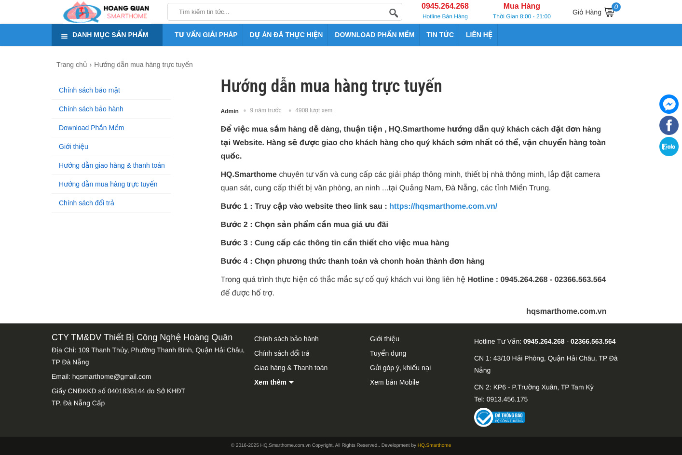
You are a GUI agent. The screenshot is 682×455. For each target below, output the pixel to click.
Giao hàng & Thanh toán (290, 368)
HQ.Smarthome (434, 445)
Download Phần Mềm (91, 128)
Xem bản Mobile (394, 382)
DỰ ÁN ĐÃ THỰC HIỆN (286, 35)
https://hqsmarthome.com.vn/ (443, 206)
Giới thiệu (73, 146)
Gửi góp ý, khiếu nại (400, 368)
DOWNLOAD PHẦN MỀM (374, 35)
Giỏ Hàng (597, 10)
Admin (230, 111)
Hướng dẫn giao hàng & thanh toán (112, 165)
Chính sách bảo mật (89, 90)
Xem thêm (270, 382)
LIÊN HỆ (479, 35)
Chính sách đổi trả (86, 203)
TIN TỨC (440, 35)
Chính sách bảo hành (91, 109)
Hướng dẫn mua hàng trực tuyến (108, 184)
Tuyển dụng (388, 353)
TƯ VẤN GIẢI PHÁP (206, 35)
